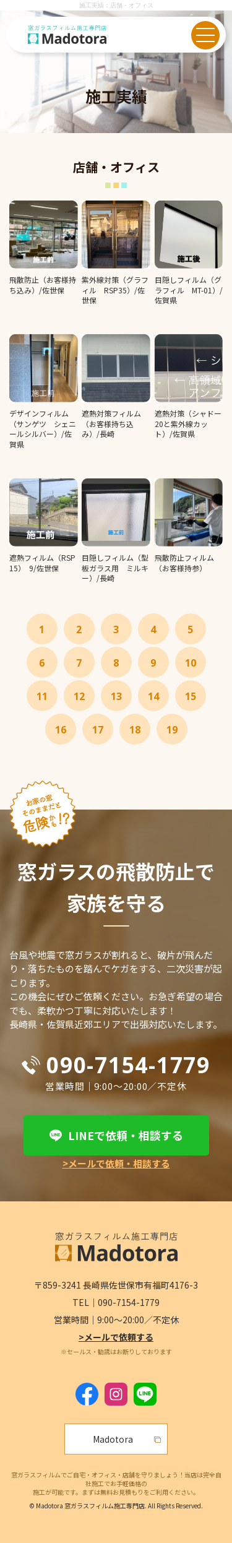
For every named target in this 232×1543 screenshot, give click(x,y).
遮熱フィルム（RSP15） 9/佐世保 (42, 562)
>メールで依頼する (116, 1337)
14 (153, 696)
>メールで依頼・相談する (116, 1163)
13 (116, 696)
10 (190, 663)
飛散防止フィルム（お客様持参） (184, 562)
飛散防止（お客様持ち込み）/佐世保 (42, 284)
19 (172, 730)
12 (79, 696)
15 (190, 696)
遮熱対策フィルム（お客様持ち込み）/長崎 (111, 423)
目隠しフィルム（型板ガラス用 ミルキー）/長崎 (115, 568)
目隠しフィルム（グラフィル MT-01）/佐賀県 (189, 290)
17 (97, 730)
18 (134, 730)
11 (42, 696)
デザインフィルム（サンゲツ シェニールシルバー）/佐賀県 (42, 428)
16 (60, 730)
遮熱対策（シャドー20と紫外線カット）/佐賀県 (188, 423)
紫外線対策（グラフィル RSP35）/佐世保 (115, 290)
